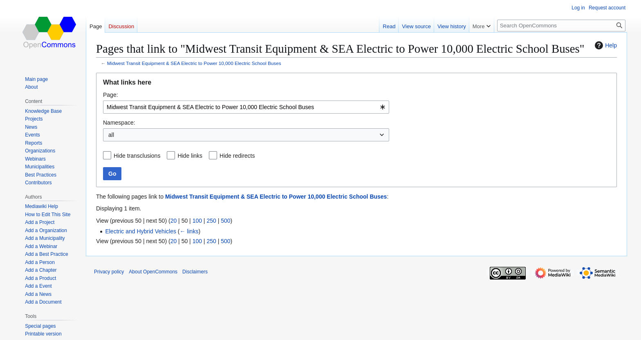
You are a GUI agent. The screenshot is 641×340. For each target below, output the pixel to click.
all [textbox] (111, 135)
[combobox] (246, 107)
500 (225, 220)
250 (211, 220)
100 (197, 220)
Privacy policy (109, 272)
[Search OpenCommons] (561, 25)
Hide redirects (237, 155)
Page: (110, 95)
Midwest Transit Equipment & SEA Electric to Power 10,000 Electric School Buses (194, 63)
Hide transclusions (137, 155)
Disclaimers (195, 272)
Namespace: (119, 122)
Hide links (189, 155)
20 (173, 220)
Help (605, 45)
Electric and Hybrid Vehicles (140, 231)
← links (188, 231)
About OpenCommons (153, 272)
